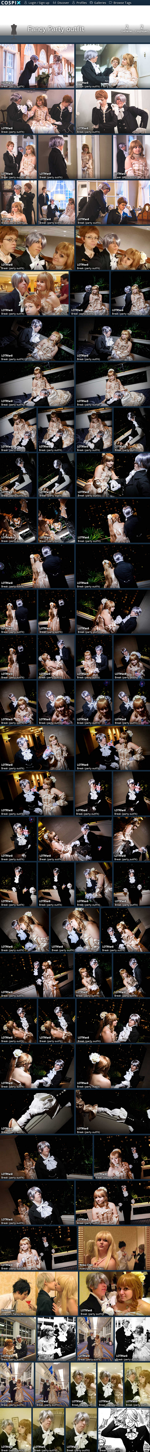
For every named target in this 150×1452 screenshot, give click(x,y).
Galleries (126, 28)
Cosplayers (142, 28)
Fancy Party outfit (56, 28)
